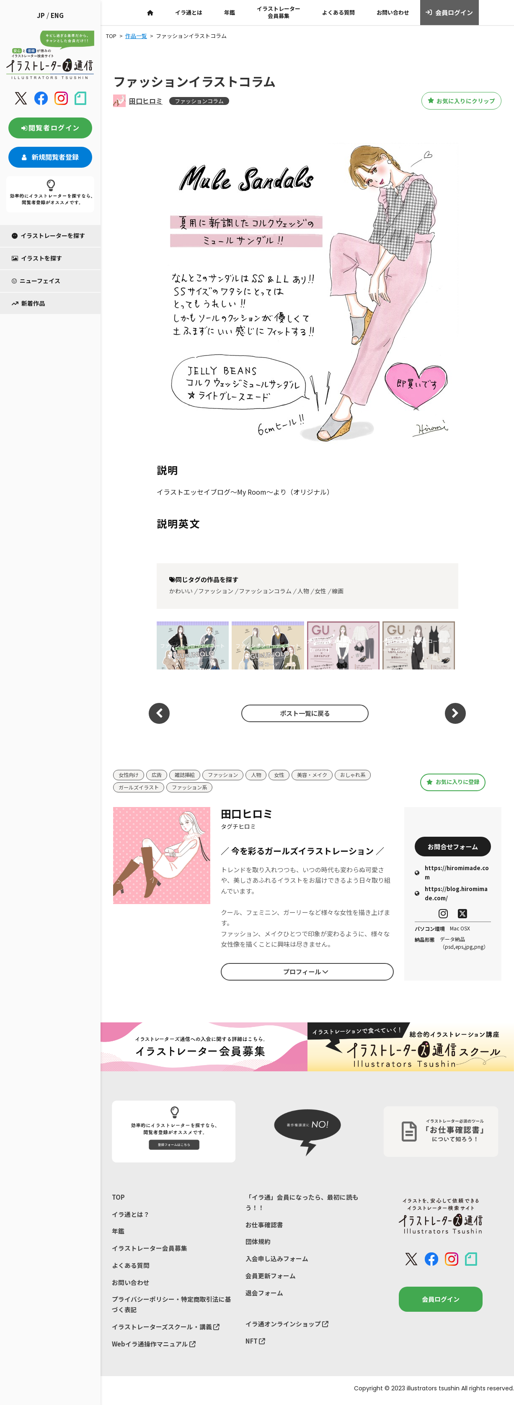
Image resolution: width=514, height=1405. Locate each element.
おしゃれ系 (364, 775)
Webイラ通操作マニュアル (154, 1347)
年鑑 (229, 12)
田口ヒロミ (146, 101)
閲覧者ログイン (50, 128)
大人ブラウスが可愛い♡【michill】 (334, 645)
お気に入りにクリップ (455, 101)
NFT (255, 1343)
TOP (118, 1197)
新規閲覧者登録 (50, 157)
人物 (303, 591)
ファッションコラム (199, 101)
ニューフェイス (36, 280)
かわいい (181, 591)
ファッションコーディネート (192, 645)
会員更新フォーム (270, 1277)
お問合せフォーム (453, 847)
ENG (57, 15)
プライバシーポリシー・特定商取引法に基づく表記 (171, 1307)
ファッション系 (194, 788)
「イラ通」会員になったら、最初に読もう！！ (302, 1203)
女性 (320, 591)
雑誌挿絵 (188, 775)
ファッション (215, 591)
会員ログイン (449, 12)
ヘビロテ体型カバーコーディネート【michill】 (417, 645)
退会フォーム (264, 1294)
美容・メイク (321, 775)
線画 (338, 591)
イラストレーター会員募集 (278, 12)
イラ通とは (188, 12)
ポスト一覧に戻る (303, 713)
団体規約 (258, 1243)
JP (41, 15)
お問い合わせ (393, 12)
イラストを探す (37, 258)
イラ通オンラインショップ (286, 1326)
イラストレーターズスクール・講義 (166, 1329)
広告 (158, 775)
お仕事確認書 (264, 1225)
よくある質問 (338, 12)
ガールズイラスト (140, 788)
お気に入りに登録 (453, 782)
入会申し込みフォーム (276, 1260)
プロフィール (306, 972)
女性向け (129, 775)
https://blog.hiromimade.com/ (451, 894)
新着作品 (28, 303)
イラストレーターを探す (48, 235)
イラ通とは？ (131, 1215)
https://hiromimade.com (452, 873)
